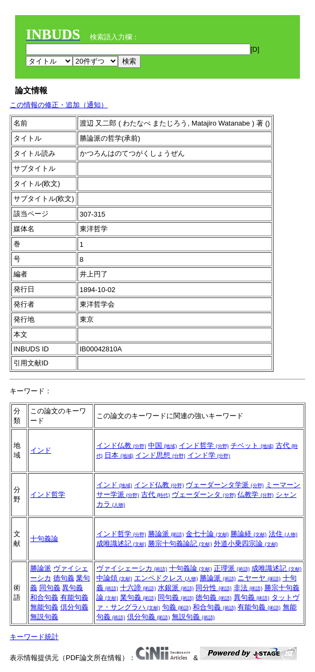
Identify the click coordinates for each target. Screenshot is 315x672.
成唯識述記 (121, 543)
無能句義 (44, 607)
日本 (119, 455)
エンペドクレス (166, 578)
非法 (248, 588)
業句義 (138, 597)
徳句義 (63, 578)
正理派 (232, 568)
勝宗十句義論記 (180, 543)
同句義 (49, 588)
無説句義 (44, 617)
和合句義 (44, 597)
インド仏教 (121, 445)
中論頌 (114, 578)
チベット (252, 445)
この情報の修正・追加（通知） (59, 105)
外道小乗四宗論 (246, 543)
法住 (283, 534)
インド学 (208, 455)
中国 (162, 445)
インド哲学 (204, 445)
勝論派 (166, 534)
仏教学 (255, 494)
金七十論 (207, 534)
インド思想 (160, 455)
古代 (155, 494)
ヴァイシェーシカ (131, 568)
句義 (176, 607)
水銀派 (176, 588)
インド (40, 450)
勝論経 (248, 534)
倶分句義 (74, 607)
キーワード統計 (34, 637)
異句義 (72, 588)
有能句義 (74, 597)
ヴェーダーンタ (204, 494)
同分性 (213, 588)
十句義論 (44, 539)
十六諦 (138, 588)
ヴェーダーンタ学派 (225, 485)
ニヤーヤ (259, 578)
